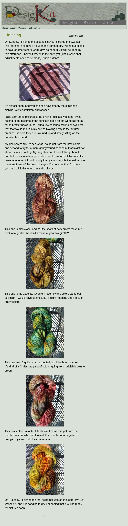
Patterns (22, 28)
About (13, 28)
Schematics (34, 28)
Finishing (13, 35)
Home (5, 28)
